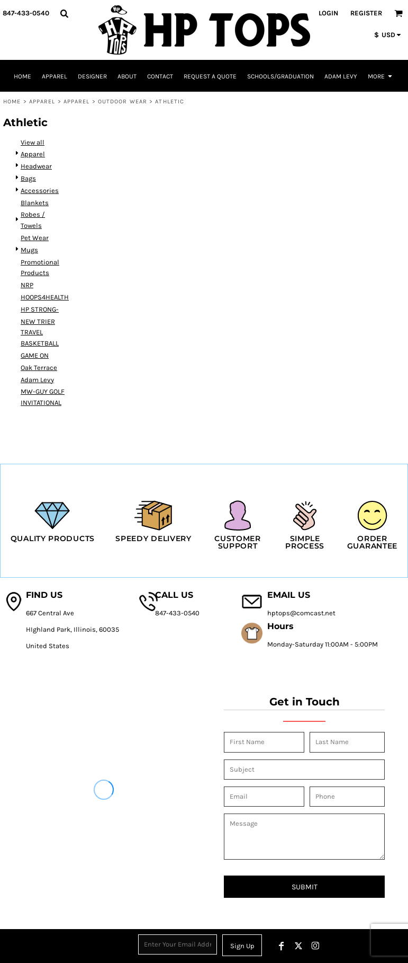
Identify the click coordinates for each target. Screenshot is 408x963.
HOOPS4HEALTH (45, 297)
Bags (28, 178)
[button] (64, 13)
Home (12, 101)
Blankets (35, 203)
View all (32, 142)
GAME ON (35, 355)
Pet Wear (35, 238)
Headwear (36, 166)
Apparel (42, 101)
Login (328, 13)
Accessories (40, 191)
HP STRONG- (40, 309)
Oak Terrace (39, 368)
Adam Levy (37, 380)
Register (366, 13)
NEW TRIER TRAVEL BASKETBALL (40, 332)
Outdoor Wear (122, 101)
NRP (27, 285)
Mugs (29, 250)
